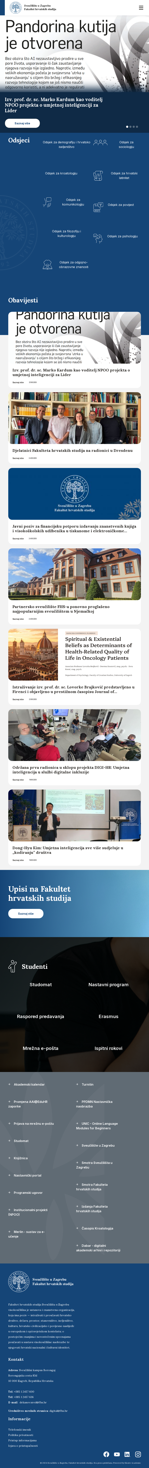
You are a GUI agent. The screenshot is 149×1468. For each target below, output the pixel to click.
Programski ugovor (25, 1193)
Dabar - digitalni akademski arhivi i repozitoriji (98, 1248)
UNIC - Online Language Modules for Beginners (97, 1126)
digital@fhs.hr (58, 1411)
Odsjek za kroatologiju (61, 173)
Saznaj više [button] (22, 123)
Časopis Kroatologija (94, 1228)
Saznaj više (18, 382)
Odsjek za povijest (121, 205)
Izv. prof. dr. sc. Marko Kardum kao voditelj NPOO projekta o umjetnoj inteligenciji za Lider (71, 372)
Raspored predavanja (40, 1016)
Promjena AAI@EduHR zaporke (27, 1104)
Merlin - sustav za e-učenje (26, 1234)
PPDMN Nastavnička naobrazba (94, 1104)
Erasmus (108, 1016)
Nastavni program (108, 984)
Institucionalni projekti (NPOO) (27, 1212)
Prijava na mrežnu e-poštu (31, 1124)
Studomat (41, 984)
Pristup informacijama (22, 1440)
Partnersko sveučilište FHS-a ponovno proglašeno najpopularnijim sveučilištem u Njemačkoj (61, 609)
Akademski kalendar (26, 1084)
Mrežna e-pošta (40, 1048)
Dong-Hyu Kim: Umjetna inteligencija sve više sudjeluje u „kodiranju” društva (67, 850)
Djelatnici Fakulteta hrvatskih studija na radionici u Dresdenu (72, 450)
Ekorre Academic (133, 1463)
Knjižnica (18, 1158)
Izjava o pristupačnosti (23, 1445)
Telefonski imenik (19, 1429)
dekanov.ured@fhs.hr (33, 1402)
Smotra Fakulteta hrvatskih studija (92, 1187)
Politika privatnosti (20, 1435)
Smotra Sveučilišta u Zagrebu (94, 1165)
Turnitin (84, 1084)
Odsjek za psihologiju (122, 236)
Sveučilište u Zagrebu (95, 1145)
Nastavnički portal (24, 1175)
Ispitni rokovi (108, 1048)
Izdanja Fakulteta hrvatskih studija (92, 1209)
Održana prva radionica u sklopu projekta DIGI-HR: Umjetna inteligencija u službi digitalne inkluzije (70, 769)
